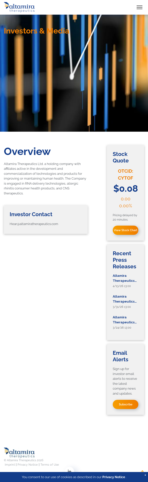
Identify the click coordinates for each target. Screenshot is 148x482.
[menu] (140, 7)
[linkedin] (69, 472)
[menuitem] (10, 465)
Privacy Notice (113, 477)
